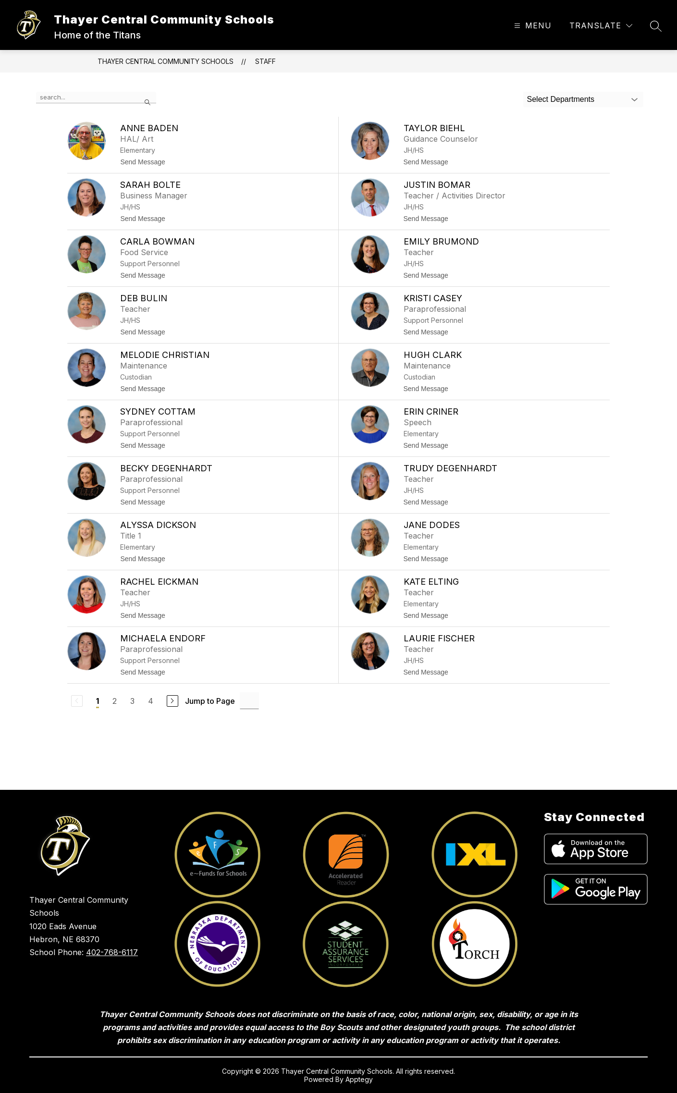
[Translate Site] (601, 26)
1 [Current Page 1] (97, 701)
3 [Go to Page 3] (132, 701)
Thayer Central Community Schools (166, 61)
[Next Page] (172, 701)
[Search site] (656, 26)
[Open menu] (532, 26)
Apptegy (359, 1079)
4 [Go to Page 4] (150, 701)
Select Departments (561, 99)
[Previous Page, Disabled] (77, 701)
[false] (96, 97)
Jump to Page (210, 701)
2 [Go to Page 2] (114, 701)
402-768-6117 (112, 952)
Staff (265, 61)
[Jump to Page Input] (249, 700)
